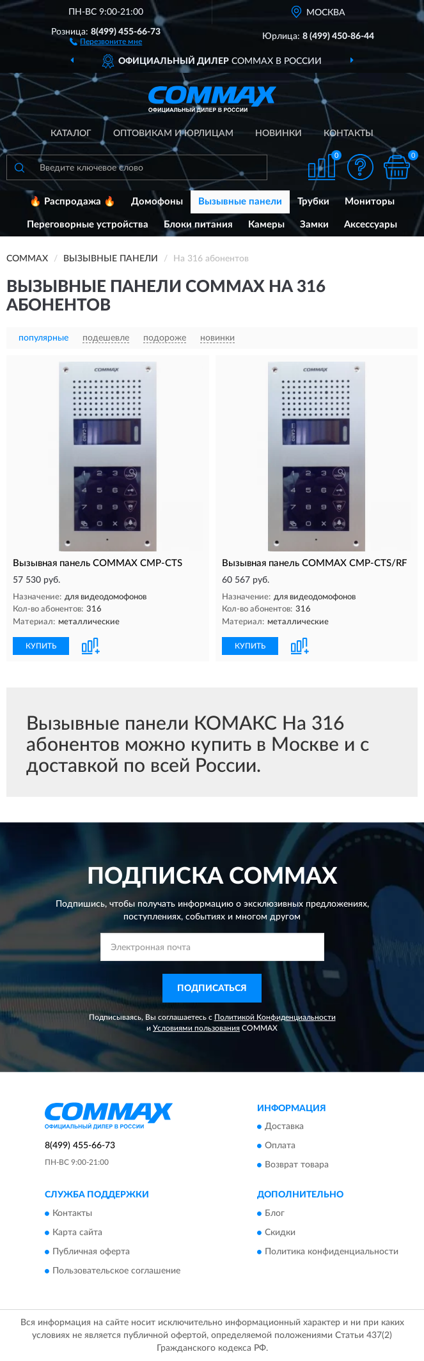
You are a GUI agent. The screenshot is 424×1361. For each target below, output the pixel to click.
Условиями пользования (196, 1028)
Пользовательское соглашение (116, 1270)
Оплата (280, 1146)
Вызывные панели (240, 201)
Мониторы (370, 201)
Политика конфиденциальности (331, 1251)
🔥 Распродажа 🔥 (72, 201)
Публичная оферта (91, 1251)
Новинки (278, 133)
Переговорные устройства (87, 224)
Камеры (266, 224)
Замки (314, 224)
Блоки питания (198, 224)
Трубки (313, 201)
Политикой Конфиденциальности (275, 1017)
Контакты (348, 133)
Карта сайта (77, 1232)
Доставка (284, 1127)
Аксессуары (370, 224)
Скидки (280, 1232)
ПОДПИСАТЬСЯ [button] (212, 988)
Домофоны (157, 201)
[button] (106, 41)
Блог (275, 1213)
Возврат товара (297, 1165)
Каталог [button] (71, 133)
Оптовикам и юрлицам (173, 133)
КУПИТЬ (41, 646)
